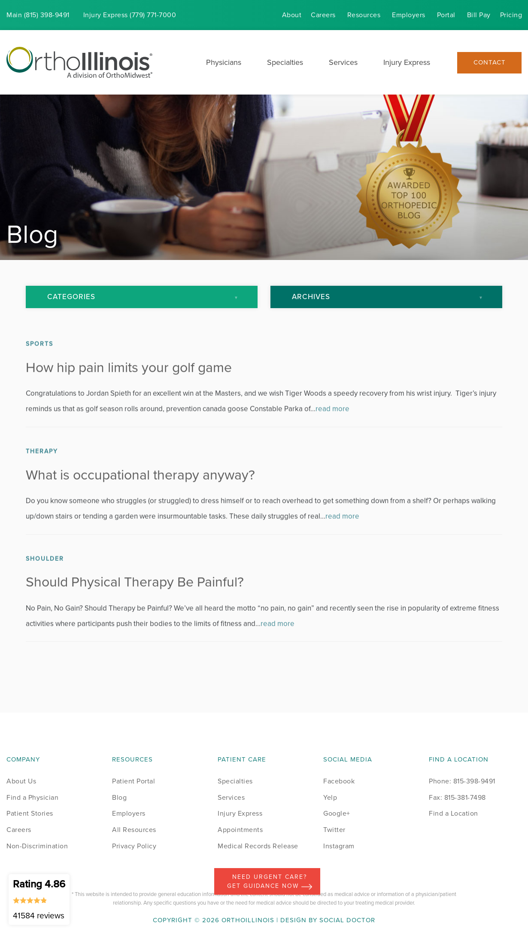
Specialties (285, 62)
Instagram (339, 846)
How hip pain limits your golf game (129, 387)
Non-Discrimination (37, 846)
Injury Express (406, 62)
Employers (408, 15)
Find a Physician (32, 797)
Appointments (240, 830)
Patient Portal (133, 781)
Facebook (339, 781)
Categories (71, 296)
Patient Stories (29, 813)
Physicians (223, 62)
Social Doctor (347, 920)
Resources (364, 15)
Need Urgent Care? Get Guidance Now (269, 881)
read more (332, 428)
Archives (311, 296)
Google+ (336, 813)
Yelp (330, 797)
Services (343, 62)
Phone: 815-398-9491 (462, 781)
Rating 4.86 (39, 899)
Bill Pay (479, 15)
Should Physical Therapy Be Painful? (135, 601)
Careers (323, 15)
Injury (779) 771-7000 (129, 15)
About (292, 15)
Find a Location (453, 813)
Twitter (334, 830)
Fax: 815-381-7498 (457, 797)
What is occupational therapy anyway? (140, 494)
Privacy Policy (134, 846)
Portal (446, 15)
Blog (119, 797)
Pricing (511, 15)
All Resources (134, 830)
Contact (489, 62)
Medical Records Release (258, 846)
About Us (21, 781)
